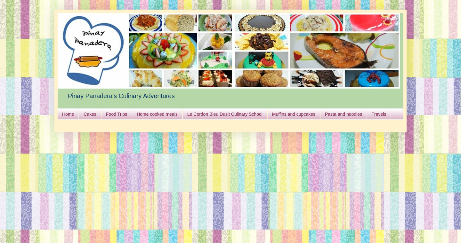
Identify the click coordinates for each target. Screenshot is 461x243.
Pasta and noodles (343, 114)
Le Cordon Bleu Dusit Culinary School (225, 114)
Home (68, 114)
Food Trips (116, 114)
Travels (379, 114)
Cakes (90, 114)
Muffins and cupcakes (293, 114)
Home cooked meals (157, 114)
